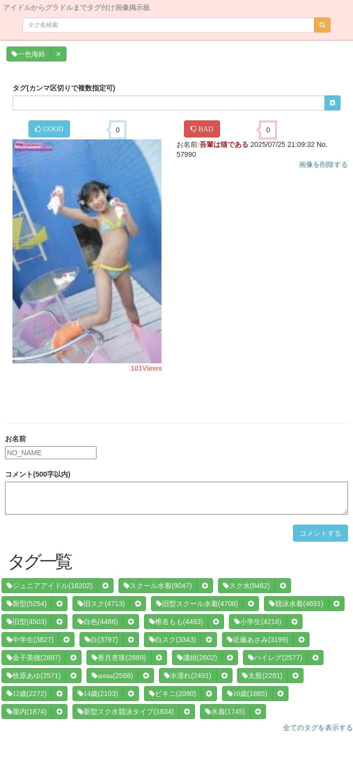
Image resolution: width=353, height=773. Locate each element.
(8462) (246, 586)
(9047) (158, 586)
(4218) (257, 622)
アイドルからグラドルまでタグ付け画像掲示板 (76, 6)
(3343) (172, 640)
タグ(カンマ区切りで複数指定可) (63, 88)
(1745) (225, 712)
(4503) (26, 622)
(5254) (26, 604)
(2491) (187, 676)
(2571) (33, 676)
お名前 (15, 439)
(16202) (49, 586)
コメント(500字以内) (37, 474)
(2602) (197, 658)
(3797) (101, 640)
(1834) (126, 712)
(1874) (26, 712)
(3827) (30, 640)
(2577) (275, 658)
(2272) (26, 694)
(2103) (98, 694)
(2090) (172, 694)
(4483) (176, 622)
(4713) (101, 604)
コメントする (321, 533)
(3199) (257, 640)
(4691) (296, 604)
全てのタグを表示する (318, 728)
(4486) (98, 622)
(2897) (33, 658)
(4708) (197, 604)
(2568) (112, 676)
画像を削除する (323, 164)
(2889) (119, 658)
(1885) (247, 694)
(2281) (262, 676)
